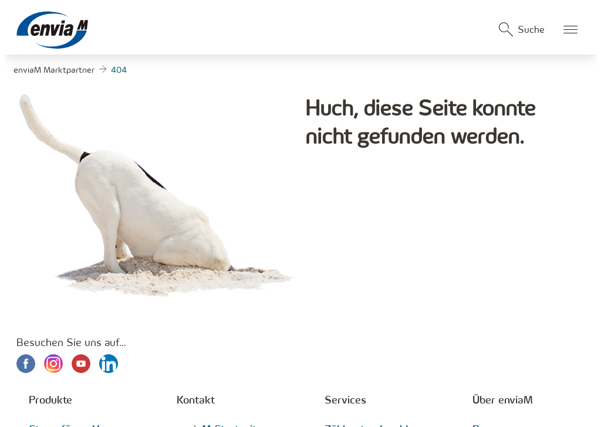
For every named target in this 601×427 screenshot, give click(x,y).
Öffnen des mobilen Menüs (570, 29)
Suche (531, 29)
